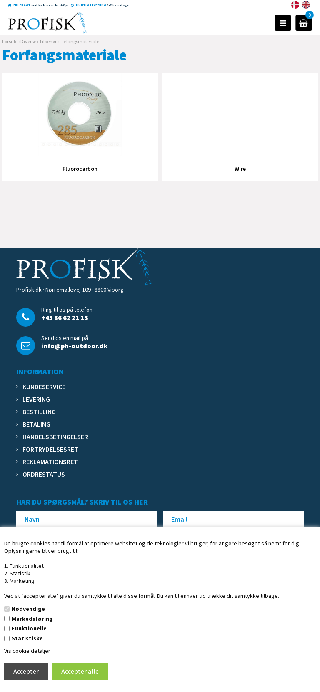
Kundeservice (43, 386)
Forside (10, 41)
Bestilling (39, 411)
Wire (240, 168)
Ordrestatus (43, 474)
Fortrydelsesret (50, 449)
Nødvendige (28, 608)
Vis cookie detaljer (27, 651)
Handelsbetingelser (55, 436)
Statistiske (27, 638)
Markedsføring (32, 618)
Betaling (36, 424)
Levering (36, 399)
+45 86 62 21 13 (64, 317)
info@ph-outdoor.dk (74, 346)
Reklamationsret (50, 461)
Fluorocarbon (80, 168)
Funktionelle (29, 628)
